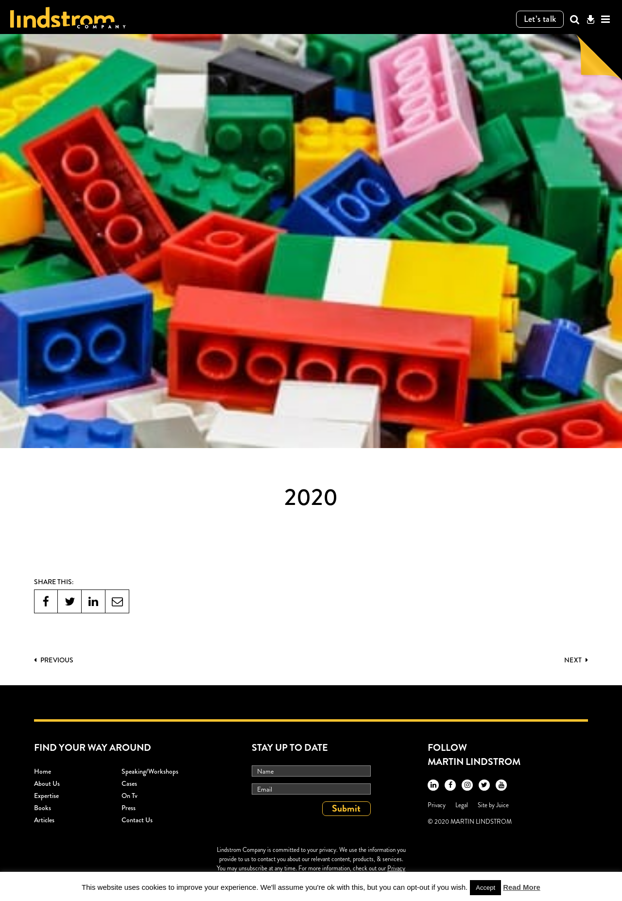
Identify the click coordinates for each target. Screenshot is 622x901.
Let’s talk (540, 19)
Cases (129, 783)
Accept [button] (485, 887)
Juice (502, 805)
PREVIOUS (53, 660)
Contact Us (137, 820)
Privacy (437, 805)
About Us (47, 783)
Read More (521, 887)
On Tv (129, 795)
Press (128, 808)
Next (576, 660)
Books (42, 808)
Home (42, 771)
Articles (44, 820)
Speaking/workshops (149, 771)
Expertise (46, 795)
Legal (461, 805)
